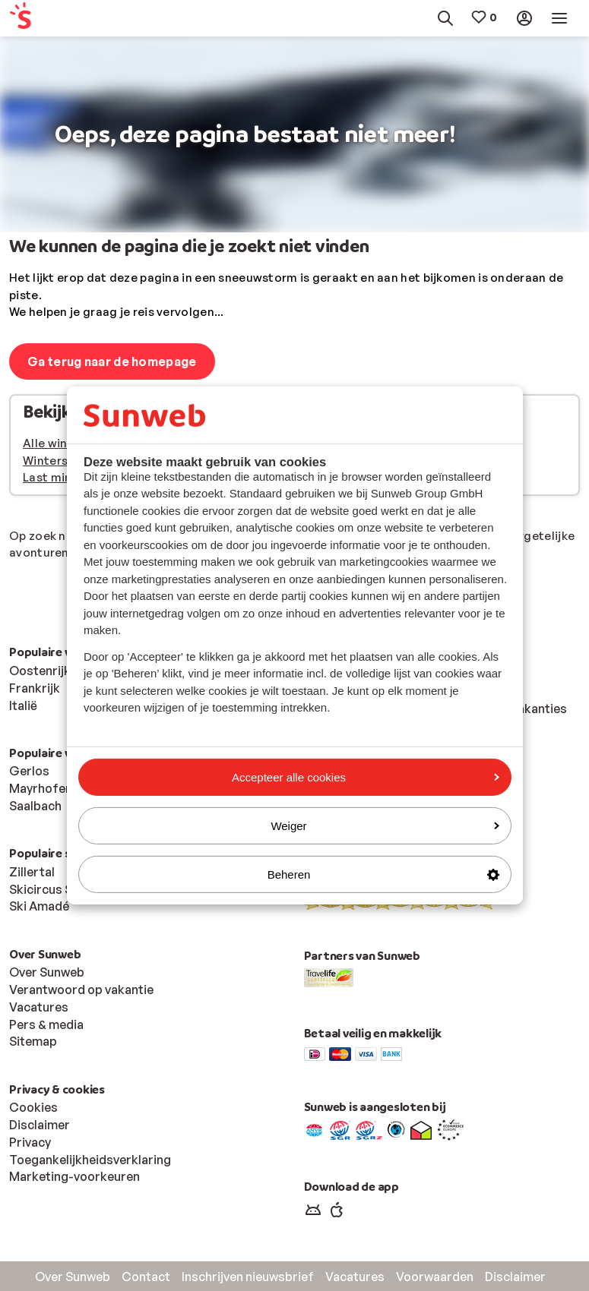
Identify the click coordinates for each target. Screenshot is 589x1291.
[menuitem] (46, 18)
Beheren (383, 874)
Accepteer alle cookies (365, 776)
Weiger (385, 825)
